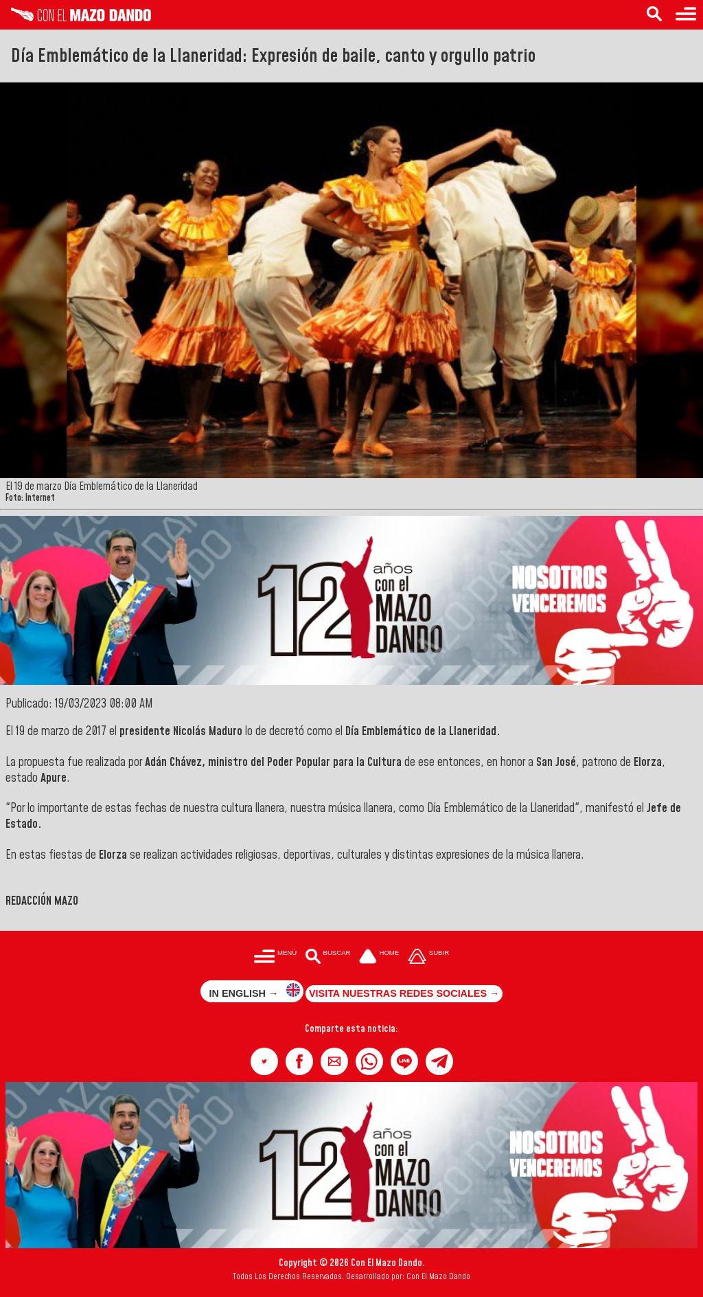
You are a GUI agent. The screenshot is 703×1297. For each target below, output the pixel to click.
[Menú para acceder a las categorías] (685, 14)
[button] (264, 1061)
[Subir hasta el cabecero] (428, 957)
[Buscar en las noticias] (654, 14)
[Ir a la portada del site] (379, 957)
